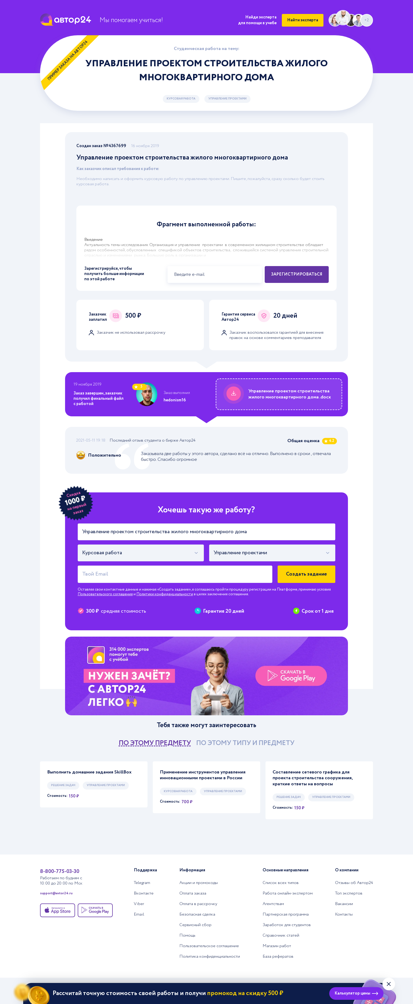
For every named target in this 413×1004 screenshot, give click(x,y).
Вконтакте (144, 893)
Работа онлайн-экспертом (288, 893)
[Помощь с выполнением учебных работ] (206, 676)
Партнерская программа (286, 914)
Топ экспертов (348, 893)
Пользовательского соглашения (105, 594)
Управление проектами (227, 99)
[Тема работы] (206, 531)
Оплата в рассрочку (198, 904)
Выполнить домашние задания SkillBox (89, 772)
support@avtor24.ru (56, 893)
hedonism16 (175, 400)
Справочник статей (281, 935)
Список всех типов (281, 883)
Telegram (142, 883)
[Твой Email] (175, 574)
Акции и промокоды (198, 883)
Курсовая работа (181, 99)
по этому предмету (155, 743)
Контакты (344, 914)
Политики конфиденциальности (164, 594)
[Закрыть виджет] (388, 984)
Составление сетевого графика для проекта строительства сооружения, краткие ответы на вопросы (313, 778)
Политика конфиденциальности (209, 956)
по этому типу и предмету (245, 743)
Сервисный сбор (195, 925)
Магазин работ (277, 946)
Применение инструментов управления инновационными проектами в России (202, 775)
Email (139, 914)
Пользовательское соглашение (209, 946)
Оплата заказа (192, 893)
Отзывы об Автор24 (354, 883)
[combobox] (141, 553)
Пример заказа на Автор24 (68, 60)
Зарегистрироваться (296, 274)
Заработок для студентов (287, 925)
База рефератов (278, 956)
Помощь (187, 935)
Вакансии (344, 904)
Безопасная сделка (197, 914)
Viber (139, 904)
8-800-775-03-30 (59, 871)
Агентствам (273, 904)
